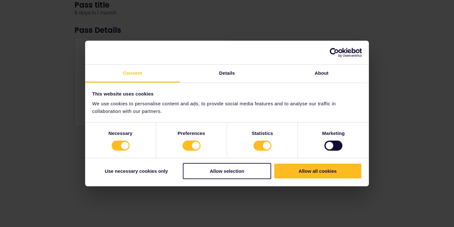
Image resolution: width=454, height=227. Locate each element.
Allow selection (227, 171)
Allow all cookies (318, 171)
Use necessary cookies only (136, 171)
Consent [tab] (132, 73)
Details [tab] (227, 73)
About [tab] (322, 73)
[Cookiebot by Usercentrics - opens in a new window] (334, 52)
